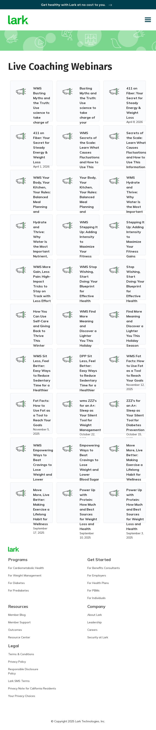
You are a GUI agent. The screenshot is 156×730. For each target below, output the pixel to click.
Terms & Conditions (21, 654)
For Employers (96, 575)
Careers (92, 630)
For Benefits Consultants (103, 568)
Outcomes (15, 630)
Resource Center (19, 637)
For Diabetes (16, 583)
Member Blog (17, 615)
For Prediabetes (18, 590)
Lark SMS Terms (19, 681)
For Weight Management (24, 575)
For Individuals (96, 598)
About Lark (94, 615)
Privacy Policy (17, 661)
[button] (148, 20)
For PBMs (93, 590)
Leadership (94, 622)
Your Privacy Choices (21, 696)
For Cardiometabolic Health (26, 568)
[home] (18, 20)
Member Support (19, 622)
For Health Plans (98, 583)
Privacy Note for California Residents (32, 688)
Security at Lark (97, 637)
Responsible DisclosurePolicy (23, 671)
